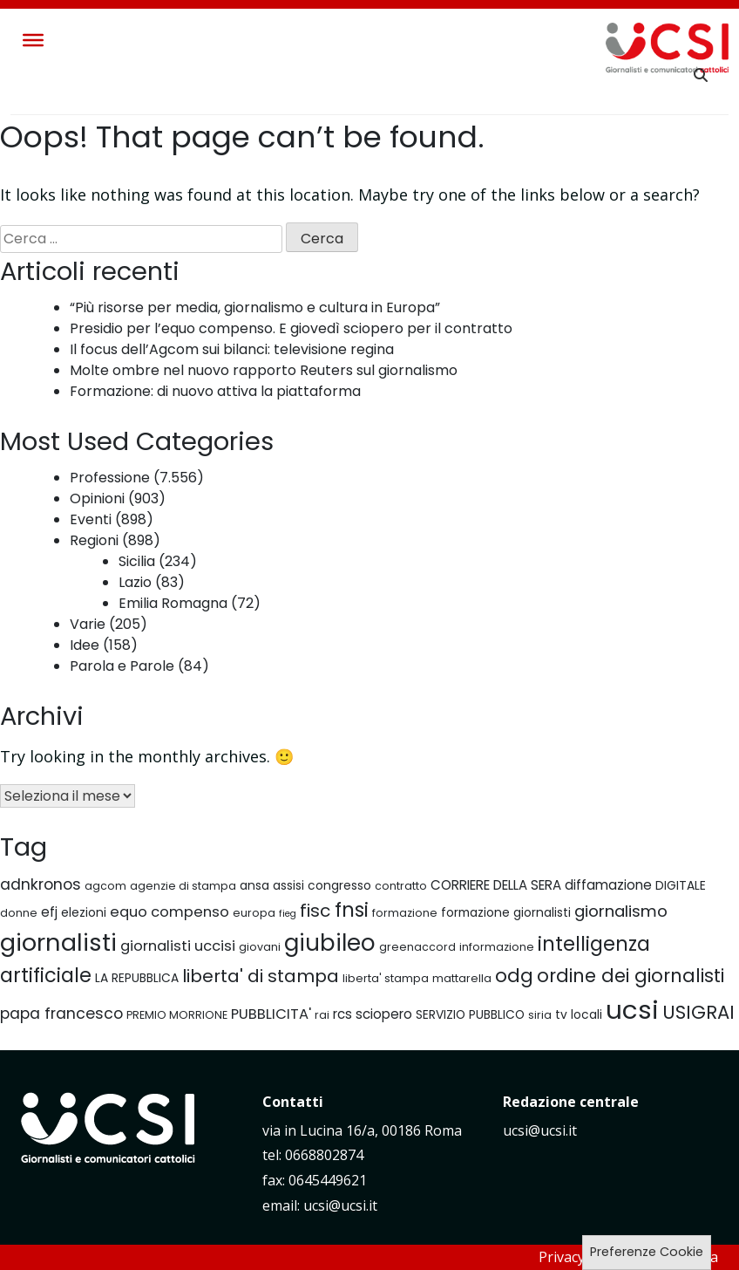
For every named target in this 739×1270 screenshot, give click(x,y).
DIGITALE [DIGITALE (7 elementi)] (680, 885)
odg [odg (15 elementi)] (514, 975)
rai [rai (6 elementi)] (322, 1014)
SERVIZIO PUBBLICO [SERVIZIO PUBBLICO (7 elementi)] (470, 1014)
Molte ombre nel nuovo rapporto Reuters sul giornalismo (264, 370)
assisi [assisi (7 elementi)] (288, 885)
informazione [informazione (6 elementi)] (496, 946)
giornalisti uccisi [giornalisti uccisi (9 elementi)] (177, 946)
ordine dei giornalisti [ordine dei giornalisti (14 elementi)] (630, 975)
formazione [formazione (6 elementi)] (404, 912)
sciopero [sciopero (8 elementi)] (384, 1014)
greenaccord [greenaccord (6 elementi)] (417, 946)
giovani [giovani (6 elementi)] (260, 946)
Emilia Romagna (173, 603)
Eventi (91, 519)
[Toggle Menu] (33, 40)
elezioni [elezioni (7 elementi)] (83, 912)
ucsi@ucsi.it (540, 1130)
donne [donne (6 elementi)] (18, 912)
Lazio (135, 582)
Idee (84, 645)
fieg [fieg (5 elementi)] (287, 913)
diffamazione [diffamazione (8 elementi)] (608, 885)
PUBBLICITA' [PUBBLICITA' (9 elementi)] (271, 1014)
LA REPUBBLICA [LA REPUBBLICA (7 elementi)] (137, 978)
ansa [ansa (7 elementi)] (254, 885)
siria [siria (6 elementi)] (540, 1014)
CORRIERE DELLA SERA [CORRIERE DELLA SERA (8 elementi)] (496, 885)
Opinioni (97, 498)
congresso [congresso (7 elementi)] (339, 885)
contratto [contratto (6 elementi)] (401, 885)
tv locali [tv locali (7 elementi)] (578, 1014)
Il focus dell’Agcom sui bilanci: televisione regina (232, 349)
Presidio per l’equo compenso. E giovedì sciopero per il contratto (291, 328)
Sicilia (137, 561)
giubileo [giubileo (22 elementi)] (330, 943)
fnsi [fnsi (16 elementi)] (352, 910)
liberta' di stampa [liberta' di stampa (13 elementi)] (260, 976)
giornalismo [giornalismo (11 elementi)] (621, 911)
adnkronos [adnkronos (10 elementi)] (40, 884)
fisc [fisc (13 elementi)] (315, 910)
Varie (87, 624)
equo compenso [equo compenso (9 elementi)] (169, 912)
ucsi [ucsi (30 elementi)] (632, 1010)
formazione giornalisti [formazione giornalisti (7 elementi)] (506, 912)
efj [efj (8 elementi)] (49, 912)
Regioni (94, 540)
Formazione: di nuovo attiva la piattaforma (215, 391)
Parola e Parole (122, 666)
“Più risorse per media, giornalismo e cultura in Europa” (255, 307)
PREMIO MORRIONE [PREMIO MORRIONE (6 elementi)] (176, 1014)
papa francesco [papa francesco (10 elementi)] (61, 1013)
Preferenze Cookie (646, 1251)
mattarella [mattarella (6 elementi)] (462, 978)
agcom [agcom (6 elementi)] (105, 885)
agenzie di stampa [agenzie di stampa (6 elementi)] (183, 885)
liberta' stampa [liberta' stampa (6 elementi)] (385, 978)
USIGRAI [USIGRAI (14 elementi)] (698, 1012)
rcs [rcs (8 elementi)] (342, 1014)
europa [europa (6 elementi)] (254, 912)
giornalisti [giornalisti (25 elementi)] (58, 942)
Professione (110, 478)
